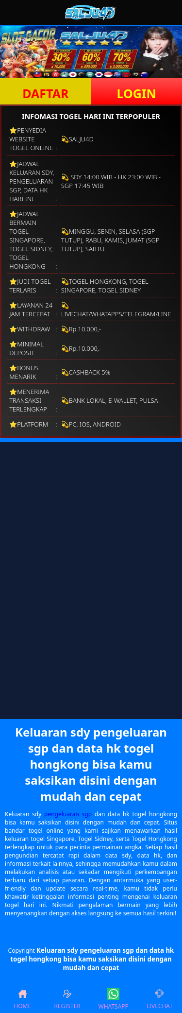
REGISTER (67, 999)
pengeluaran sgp (68, 814)
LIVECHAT (160, 999)
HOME (22, 999)
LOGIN (136, 93)
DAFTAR (45, 93)
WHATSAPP (114, 999)
